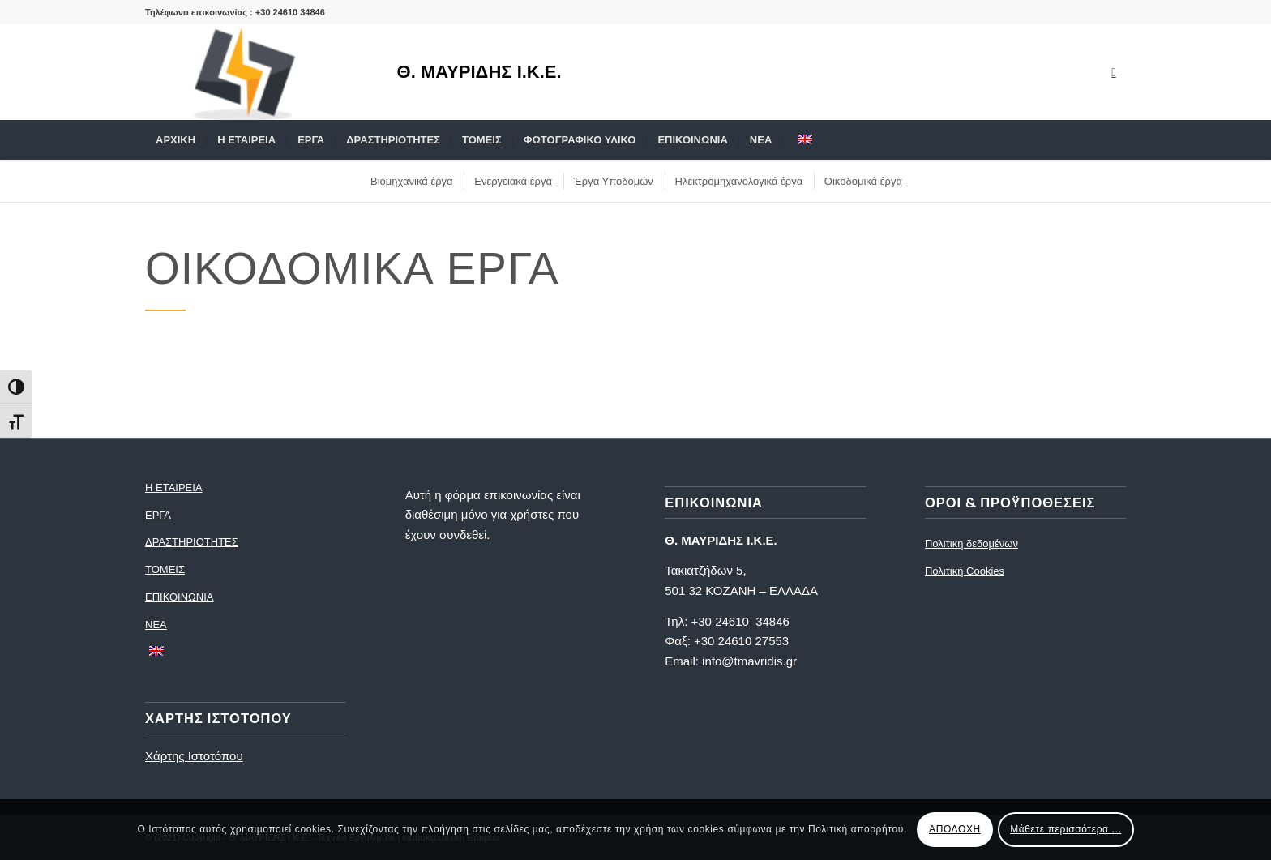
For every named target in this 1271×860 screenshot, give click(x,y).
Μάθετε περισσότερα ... (1065, 829)
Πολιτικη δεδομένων (971, 543)
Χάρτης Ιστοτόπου (194, 756)
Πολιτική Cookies (964, 571)
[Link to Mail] (1114, 72)
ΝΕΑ (156, 624)
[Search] (1115, 140)
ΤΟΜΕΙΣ (165, 569)
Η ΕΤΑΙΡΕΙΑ (174, 487)
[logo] (254, 72)
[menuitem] (175, 140)
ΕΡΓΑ (158, 515)
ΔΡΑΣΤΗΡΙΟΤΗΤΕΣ (191, 542)
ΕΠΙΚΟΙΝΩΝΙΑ (179, 597)
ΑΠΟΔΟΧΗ (955, 829)
